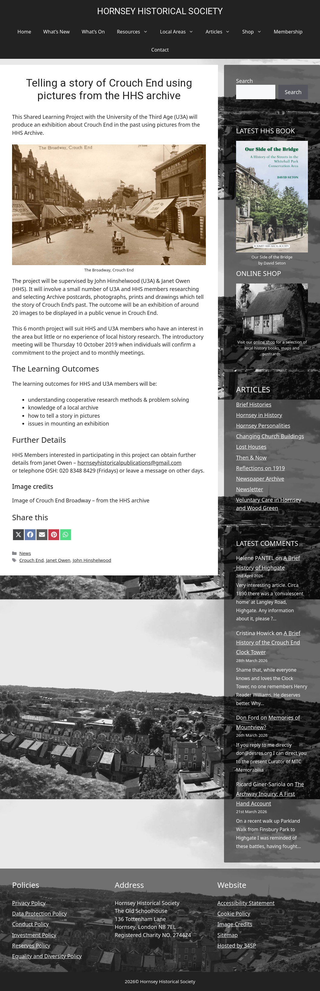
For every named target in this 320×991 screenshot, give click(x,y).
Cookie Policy (233, 913)
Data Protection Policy (39, 913)
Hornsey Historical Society (160, 11)
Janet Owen (58, 560)
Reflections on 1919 (260, 468)
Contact (160, 49)
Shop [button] (254, 32)
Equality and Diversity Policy (47, 956)
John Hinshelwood (92, 560)
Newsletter (249, 489)
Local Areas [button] (180, 32)
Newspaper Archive (260, 478)
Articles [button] (221, 32)
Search (244, 80)
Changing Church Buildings (270, 436)
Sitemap (227, 935)
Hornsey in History (259, 415)
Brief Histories (253, 404)
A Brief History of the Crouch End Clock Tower (268, 642)
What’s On (93, 31)
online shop (264, 342)
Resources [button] (135, 32)
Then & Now (251, 457)
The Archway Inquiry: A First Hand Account (270, 793)
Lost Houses (251, 446)
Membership (288, 31)
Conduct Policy (30, 924)
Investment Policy (34, 935)
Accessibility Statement (246, 903)
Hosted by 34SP (236, 945)
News (25, 553)
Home (24, 31)
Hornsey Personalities (263, 425)
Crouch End (31, 560)
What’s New (56, 31)
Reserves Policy (31, 945)
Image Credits (234, 924)
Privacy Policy (29, 903)
